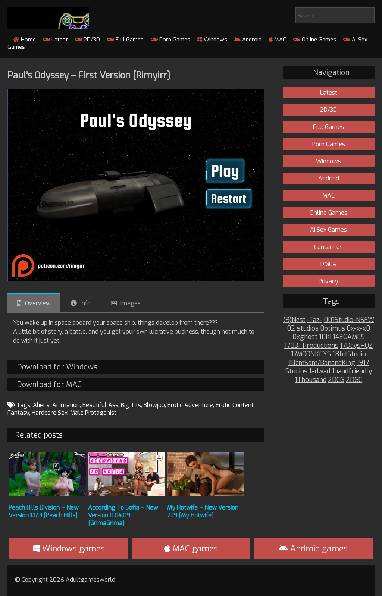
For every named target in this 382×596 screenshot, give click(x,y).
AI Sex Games (328, 230)
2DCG (336, 380)
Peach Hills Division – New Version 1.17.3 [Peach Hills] (44, 511)
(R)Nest (294, 320)
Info (86, 303)
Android (248, 39)
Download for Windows (57, 367)
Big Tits (131, 405)
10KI (325, 337)
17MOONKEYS (311, 354)
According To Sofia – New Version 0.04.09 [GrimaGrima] (123, 515)
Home (24, 39)
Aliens (41, 405)
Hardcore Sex (50, 413)
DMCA (328, 264)
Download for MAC (49, 384)
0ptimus (332, 328)
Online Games (314, 39)
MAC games (191, 548)
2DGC (354, 380)
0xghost (304, 337)
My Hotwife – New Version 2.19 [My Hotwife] (202, 511)
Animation (66, 405)
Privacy (328, 281)
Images (130, 303)
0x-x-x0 (358, 328)
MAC (277, 39)
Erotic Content (235, 405)
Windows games (69, 548)
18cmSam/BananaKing (321, 363)
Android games (313, 548)
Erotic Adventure (190, 405)
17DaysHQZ (356, 345)
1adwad (319, 371)
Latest (55, 39)
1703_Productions (311, 345)
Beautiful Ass (100, 405)
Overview (38, 303)
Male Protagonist (93, 413)
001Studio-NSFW (349, 320)
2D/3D (87, 39)
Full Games (125, 39)
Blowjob (154, 405)
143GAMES (349, 337)
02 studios (303, 328)
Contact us (328, 247)
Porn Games (170, 39)
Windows (212, 39)
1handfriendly (352, 371)
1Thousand (310, 380)
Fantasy (18, 413)
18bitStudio (349, 354)
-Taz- (314, 320)
